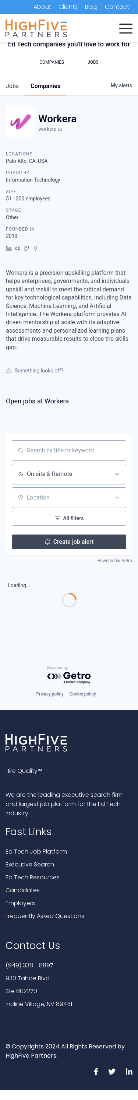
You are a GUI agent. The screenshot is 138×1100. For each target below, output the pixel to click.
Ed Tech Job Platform (36, 851)
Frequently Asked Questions (45, 916)
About (42, 7)
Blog (91, 7)
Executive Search (30, 864)
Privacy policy (49, 694)
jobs (12, 86)
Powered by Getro (115, 560)
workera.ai (50, 129)
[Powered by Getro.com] (69, 675)
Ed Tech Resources (33, 877)
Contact (117, 7)
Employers (20, 903)
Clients (68, 7)
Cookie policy (83, 694)
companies (45, 86)
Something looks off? (34, 371)
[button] (126, 27)
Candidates (23, 890)
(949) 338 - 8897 (29, 965)
